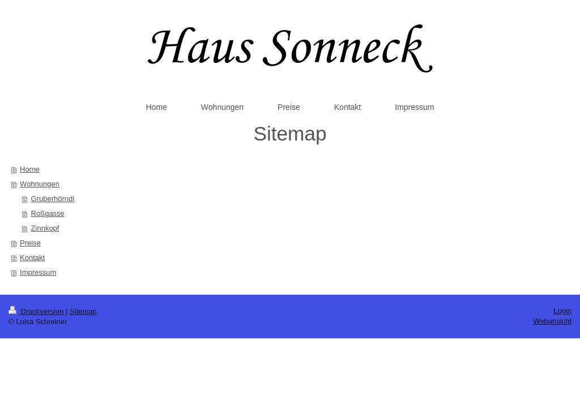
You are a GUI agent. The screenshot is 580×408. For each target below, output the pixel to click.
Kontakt (32, 257)
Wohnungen (39, 184)
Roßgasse (48, 213)
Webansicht (552, 321)
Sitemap (83, 311)
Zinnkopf (45, 228)
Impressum (38, 272)
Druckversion (37, 311)
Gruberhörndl (53, 198)
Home (30, 169)
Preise (30, 243)
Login (562, 311)
